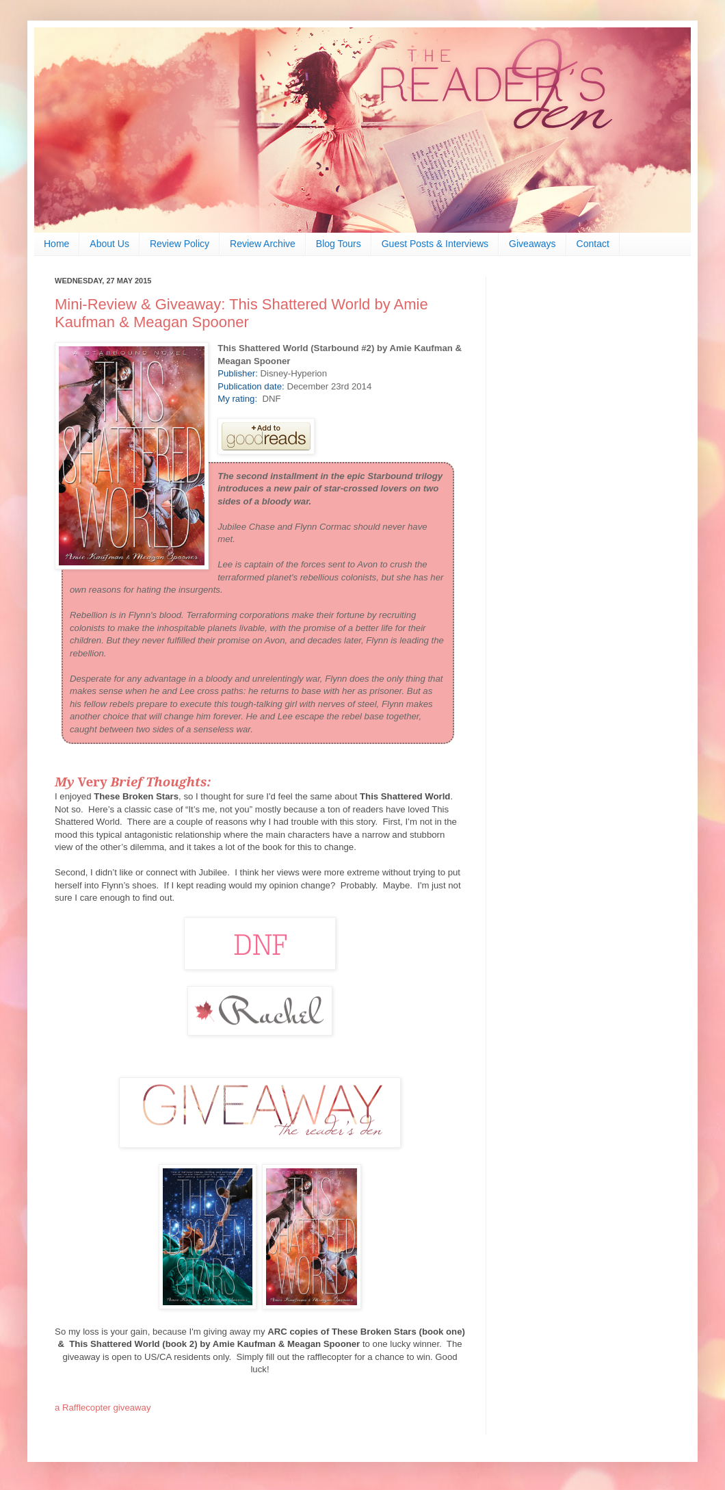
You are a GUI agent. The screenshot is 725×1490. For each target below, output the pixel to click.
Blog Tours (338, 243)
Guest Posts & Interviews (435, 243)
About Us (109, 243)
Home (56, 243)
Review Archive (262, 243)
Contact (593, 243)
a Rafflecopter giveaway (103, 1407)
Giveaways (532, 243)
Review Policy (179, 243)
